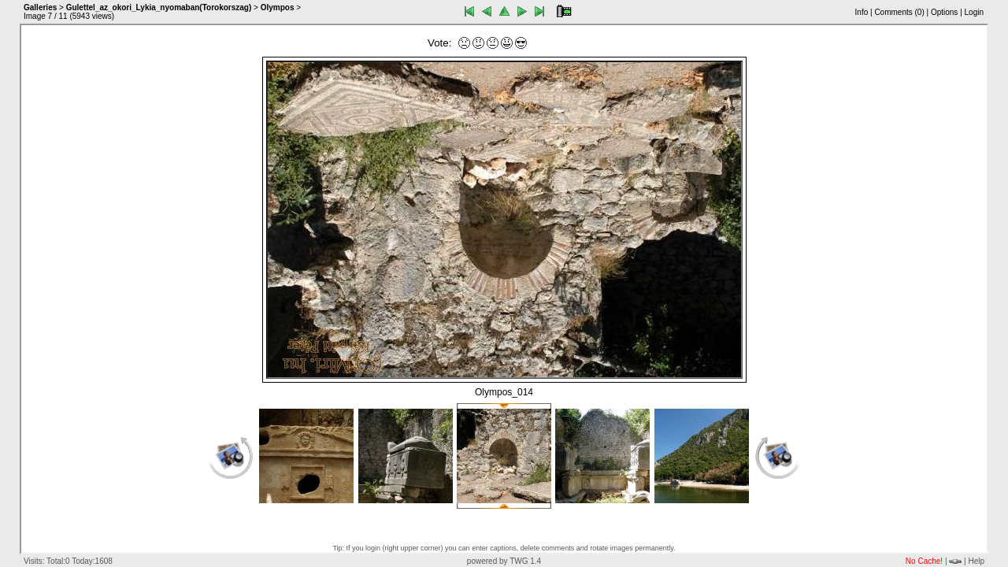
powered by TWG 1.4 (504, 561)
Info (862, 12)
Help (976, 561)
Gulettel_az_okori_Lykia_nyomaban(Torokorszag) (159, 7)
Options (944, 12)
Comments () (899, 12)
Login (974, 12)
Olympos (278, 7)
